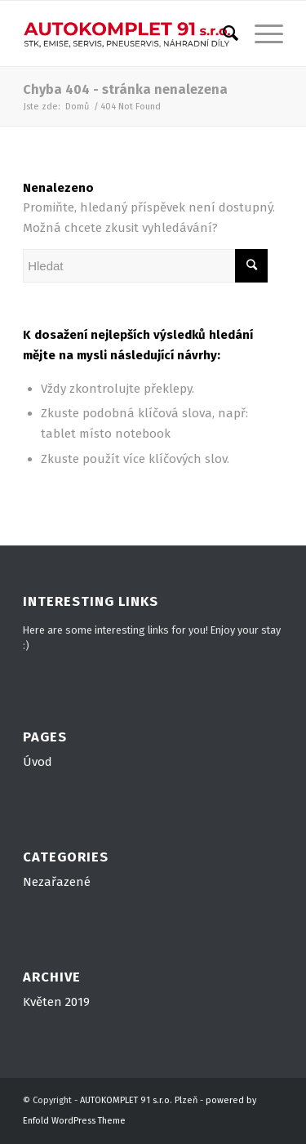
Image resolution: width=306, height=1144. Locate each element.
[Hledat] (222, 33)
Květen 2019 (56, 1002)
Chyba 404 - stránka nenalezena (125, 89)
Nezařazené (57, 882)
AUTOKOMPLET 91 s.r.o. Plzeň (138, 1100)
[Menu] (260, 33)
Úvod (37, 762)
